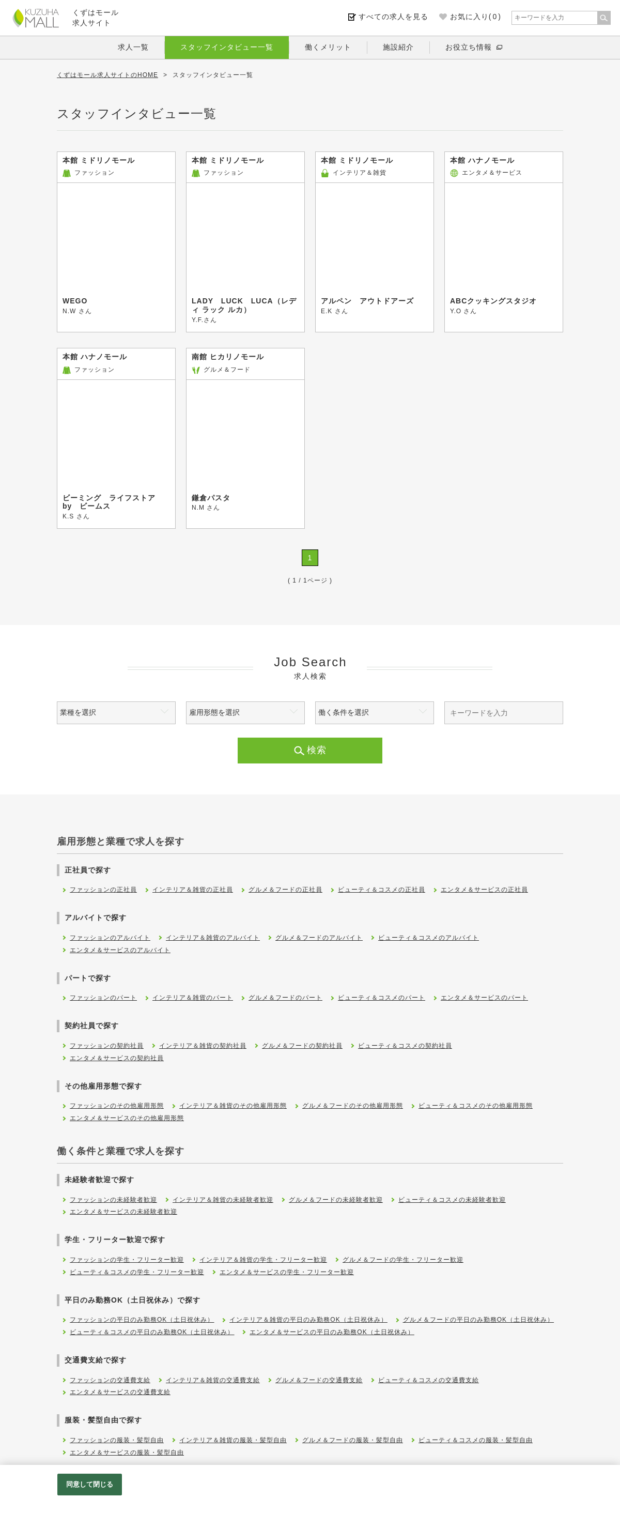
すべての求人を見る (393, 16)
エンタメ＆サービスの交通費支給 (120, 1392)
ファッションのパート (103, 997)
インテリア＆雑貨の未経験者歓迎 (223, 1199)
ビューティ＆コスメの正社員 (381, 889)
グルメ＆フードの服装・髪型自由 (352, 1440)
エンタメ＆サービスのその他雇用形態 (127, 1118)
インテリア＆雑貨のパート (192, 997)
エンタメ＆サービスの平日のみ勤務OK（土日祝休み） (332, 1332)
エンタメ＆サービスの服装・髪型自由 (127, 1452)
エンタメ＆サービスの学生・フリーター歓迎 (287, 1272)
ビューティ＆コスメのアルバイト (428, 937)
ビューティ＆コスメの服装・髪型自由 (476, 1440)
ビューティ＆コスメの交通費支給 (428, 1380)
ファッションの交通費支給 (110, 1380)
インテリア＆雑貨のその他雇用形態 (233, 1105)
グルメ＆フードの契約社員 (302, 1045)
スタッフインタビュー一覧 (226, 47)
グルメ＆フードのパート (285, 997)
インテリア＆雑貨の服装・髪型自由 (233, 1440)
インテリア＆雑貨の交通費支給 (213, 1380)
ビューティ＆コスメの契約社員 (405, 1045)
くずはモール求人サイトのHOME (107, 75)
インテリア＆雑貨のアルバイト (213, 937)
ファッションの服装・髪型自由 (117, 1440)
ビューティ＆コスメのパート (381, 997)
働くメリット (328, 47)
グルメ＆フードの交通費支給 (319, 1380)
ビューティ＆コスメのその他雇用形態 (476, 1105)
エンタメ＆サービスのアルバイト (120, 950)
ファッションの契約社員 (107, 1045)
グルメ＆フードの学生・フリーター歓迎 (403, 1259)
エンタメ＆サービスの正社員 (484, 889)
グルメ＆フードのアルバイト (319, 937)
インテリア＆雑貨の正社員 (192, 889)
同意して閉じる (90, 1484)
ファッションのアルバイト (110, 937)
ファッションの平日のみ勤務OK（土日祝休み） (142, 1319)
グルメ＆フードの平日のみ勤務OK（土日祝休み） (478, 1319)
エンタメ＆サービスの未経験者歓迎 (123, 1211)
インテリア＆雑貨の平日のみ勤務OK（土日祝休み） (308, 1319)
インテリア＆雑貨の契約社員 (202, 1045)
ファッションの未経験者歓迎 (113, 1199)
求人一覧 (133, 47)
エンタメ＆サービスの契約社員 (117, 1058)
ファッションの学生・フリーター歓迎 (127, 1259)
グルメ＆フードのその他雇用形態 (352, 1105)
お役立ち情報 (468, 47)
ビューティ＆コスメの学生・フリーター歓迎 (137, 1272)
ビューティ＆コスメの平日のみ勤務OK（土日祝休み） (152, 1332)
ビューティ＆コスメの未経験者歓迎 (452, 1199)
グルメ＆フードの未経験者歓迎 (336, 1199)
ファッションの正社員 (103, 889)
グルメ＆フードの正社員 (285, 889)
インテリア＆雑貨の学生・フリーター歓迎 (263, 1259)
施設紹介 (398, 47)
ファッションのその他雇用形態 (117, 1105)
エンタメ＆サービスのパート (484, 997)
